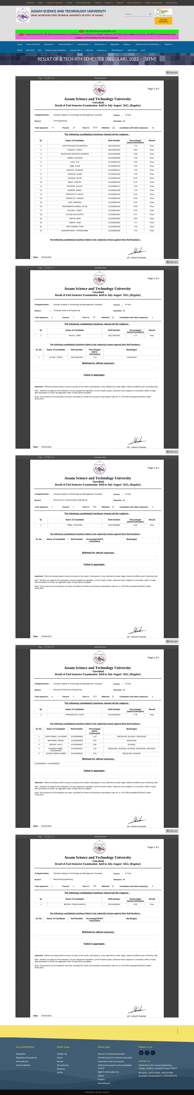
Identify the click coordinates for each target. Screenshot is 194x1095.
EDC (39, 50)
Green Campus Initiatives (56, 50)
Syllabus (127, 44)
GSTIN (59, 1072)
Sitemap (98, 3)
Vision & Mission (33, 44)
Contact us (109, 3)
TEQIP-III (168, 44)
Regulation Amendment (26, 1057)
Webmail (120, 3)
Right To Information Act (108, 1072)
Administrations (66, 44)
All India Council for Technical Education (115, 1057)
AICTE (19, 50)
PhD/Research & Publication (148, 44)
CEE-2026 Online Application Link (97, 31)
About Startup (171, 3)
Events (60, 1057)
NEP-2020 (30, 50)
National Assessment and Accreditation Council (115, 1067)
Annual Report (104, 1083)
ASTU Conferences (134, 3)
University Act (22, 1061)
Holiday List (62, 1054)
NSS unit (89, 50)
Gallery (40, 3)
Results (69, 3)
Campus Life (76, 50)
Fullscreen (172, 72)
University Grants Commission (111, 1061)
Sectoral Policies (23, 1065)
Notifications (100, 44)
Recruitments (63, 1065)
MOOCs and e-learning (153, 3)
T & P (143, 50)
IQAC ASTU (132, 50)
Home (19, 44)
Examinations (83, 44)
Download (30, 3)
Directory (61, 1069)
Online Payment (163, 20)
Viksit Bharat (118, 50)
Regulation (114, 44)
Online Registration (83, 3)
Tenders (101, 1079)
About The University (55, 3)
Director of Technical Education (111, 1054)
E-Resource (102, 50)
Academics (49, 44)
